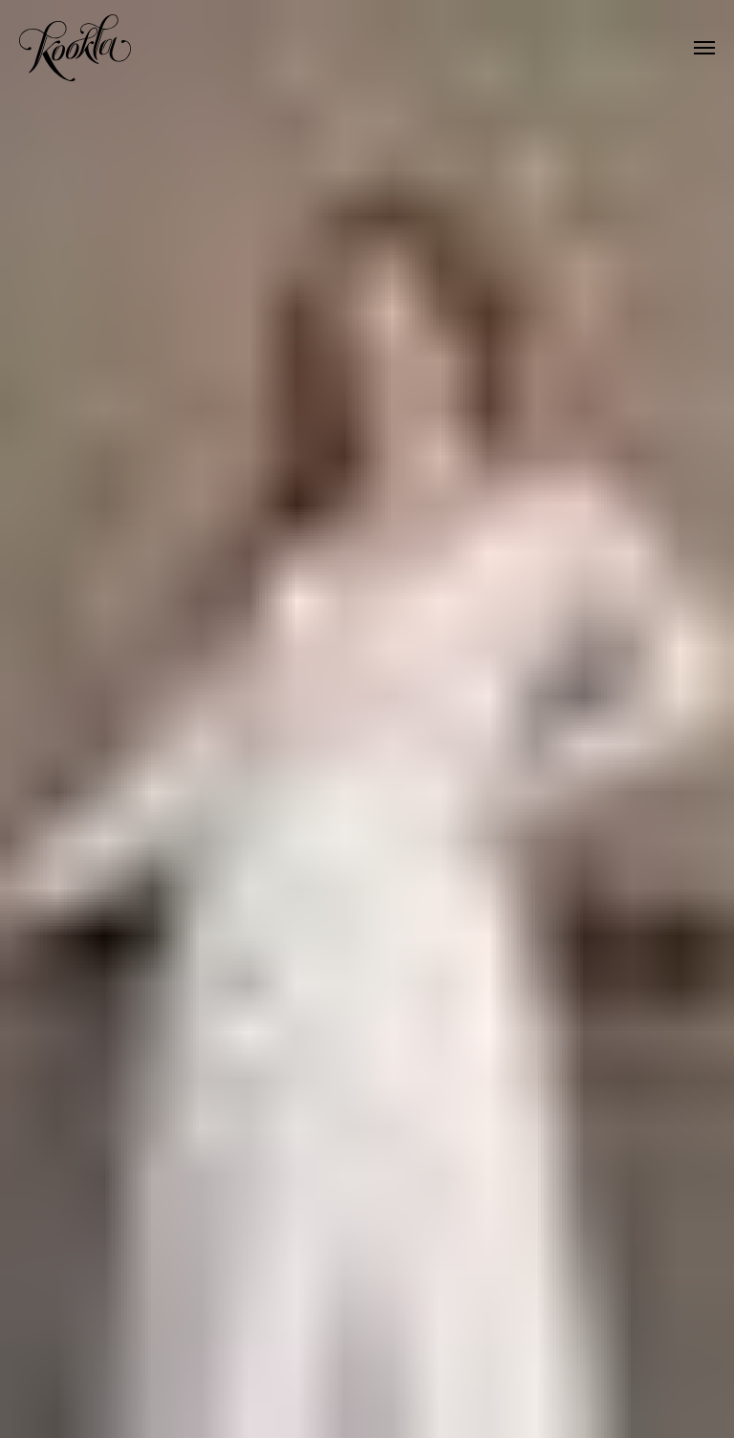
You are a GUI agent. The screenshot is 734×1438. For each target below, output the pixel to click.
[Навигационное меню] (704, 47)
